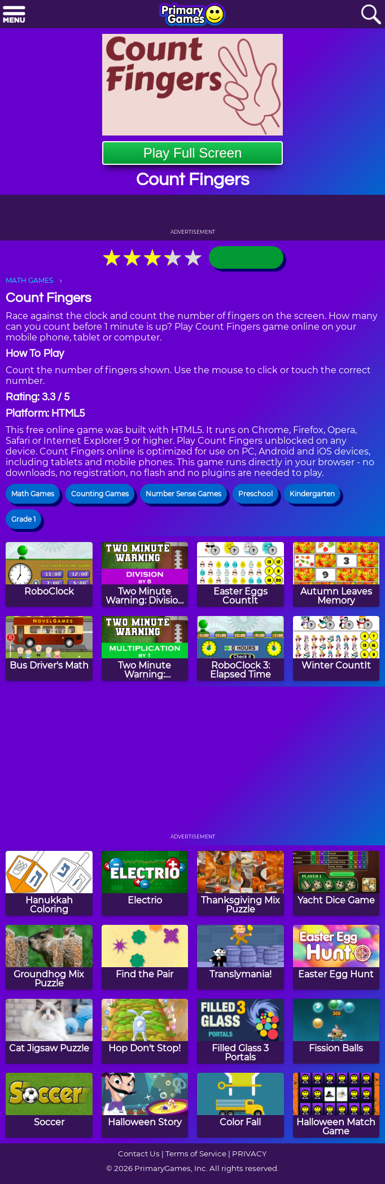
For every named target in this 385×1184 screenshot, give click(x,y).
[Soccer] (49, 1105)
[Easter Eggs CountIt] (240, 574)
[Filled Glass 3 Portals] (240, 1031)
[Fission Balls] (336, 1031)
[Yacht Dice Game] (336, 883)
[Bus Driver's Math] (49, 648)
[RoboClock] (49, 574)
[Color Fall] (240, 1105)
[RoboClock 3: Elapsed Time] (240, 648)
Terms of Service (195, 1153)
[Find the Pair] (145, 957)
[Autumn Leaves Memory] (336, 574)
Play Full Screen (192, 152)
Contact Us (139, 1153)
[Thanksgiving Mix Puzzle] (240, 883)
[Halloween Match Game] (336, 1105)
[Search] (371, 15)
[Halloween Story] (145, 1105)
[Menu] (14, 15)
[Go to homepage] (192, 15)
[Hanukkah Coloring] (49, 883)
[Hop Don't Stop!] (145, 1031)
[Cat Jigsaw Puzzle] (49, 1031)
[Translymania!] (240, 957)
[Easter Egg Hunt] (336, 957)
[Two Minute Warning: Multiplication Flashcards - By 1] (145, 648)
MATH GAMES (29, 280)
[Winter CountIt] (336, 648)
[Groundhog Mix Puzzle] (49, 957)
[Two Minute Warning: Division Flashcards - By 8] (145, 574)
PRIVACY (249, 1153)
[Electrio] (145, 883)
